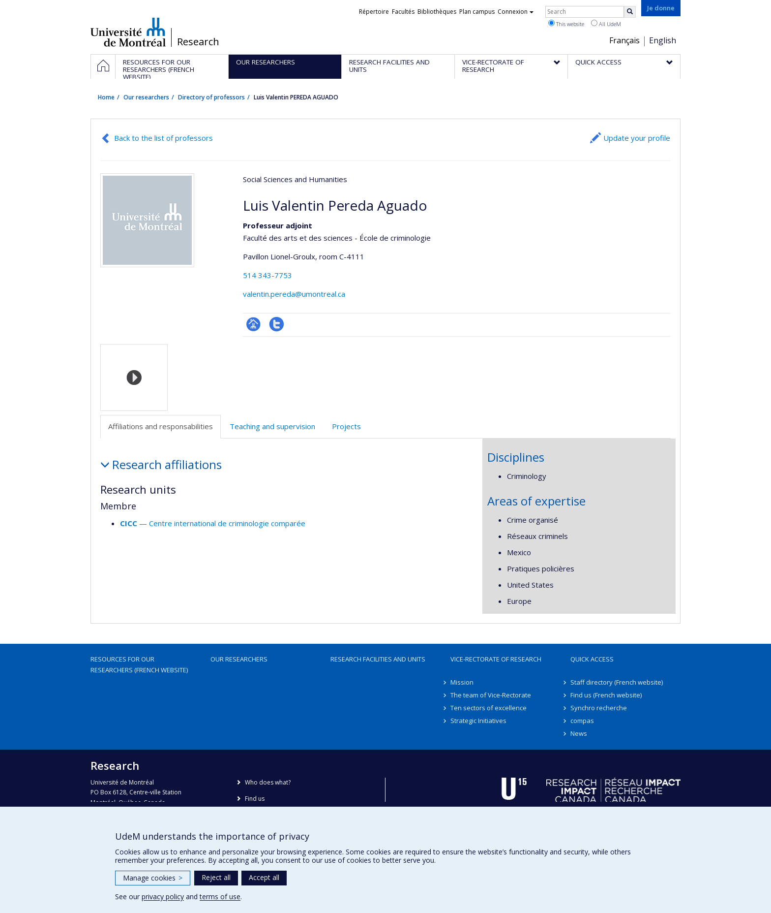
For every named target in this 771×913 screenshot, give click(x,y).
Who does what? (268, 782)
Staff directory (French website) (616, 682)
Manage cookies (152, 877)
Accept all (264, 877)
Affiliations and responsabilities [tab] (160, 426)
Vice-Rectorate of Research (495, 659)
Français (624, 40)
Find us (255, 798)
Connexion (516, 11)
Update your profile (636, 138)
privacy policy (163, 896)
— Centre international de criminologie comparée (212, 523)
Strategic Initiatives (478, 720)
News (578, 733)
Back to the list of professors (163, 138)
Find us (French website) (606, 695)
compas (582, 720)
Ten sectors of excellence (488, 707)
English (662, 40)
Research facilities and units (377, 659)
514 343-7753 (267, 275)
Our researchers (146, 97)
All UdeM (606, 24)
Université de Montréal (128, 32)
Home (106, 97)
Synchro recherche (598, 707)
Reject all (216, 877)
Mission (462, 682)
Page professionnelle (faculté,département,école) (253, 324)
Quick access (592, 659)
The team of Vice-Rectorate (490, 695)
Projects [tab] (346, 426)
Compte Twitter (276, 324)
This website (566, 24)
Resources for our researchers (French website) (139, 664)
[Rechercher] (630, 12)
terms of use (220, 896)
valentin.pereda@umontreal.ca (294, 294)
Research (198, 42)
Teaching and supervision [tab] (272, 426)
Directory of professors (211, 97)
